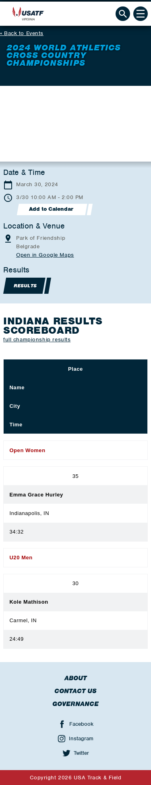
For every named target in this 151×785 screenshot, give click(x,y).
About (75, 678)
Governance (75, 704)
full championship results (36, 339)
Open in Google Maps (45, 254)
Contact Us (75, 691)
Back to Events (23, 33)
